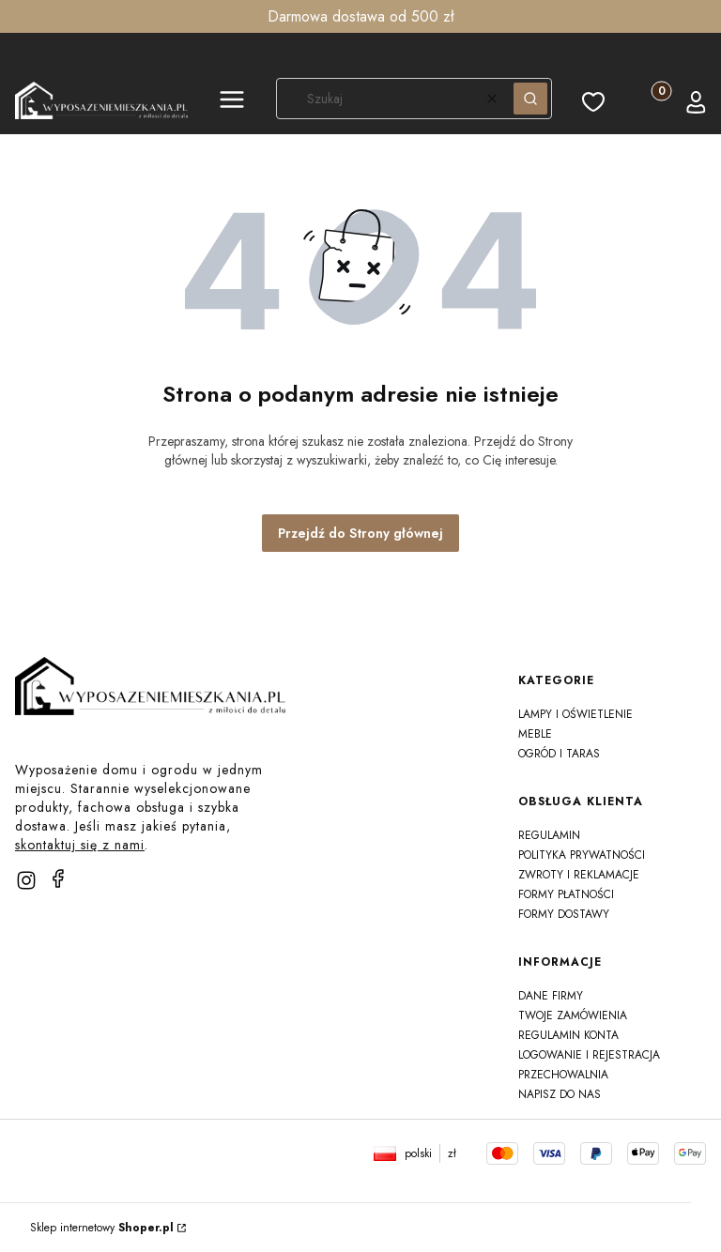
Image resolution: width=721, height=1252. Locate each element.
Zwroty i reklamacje (578, 874)
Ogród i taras (559, 753)
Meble (535, 733)
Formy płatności (566, 894)
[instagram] (26, 880)
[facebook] (58, 878)
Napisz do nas (559, 1094)
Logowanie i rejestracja (589, 1054)
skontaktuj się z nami (80, 844)
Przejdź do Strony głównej (360, 533)
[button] (232, 102)
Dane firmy (550, 995)
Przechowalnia (563, 1074)
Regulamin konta (568, 1035)
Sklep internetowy (102, 1227)
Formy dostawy (563, 914)
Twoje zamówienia (572, 1015)
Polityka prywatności (581, 855)
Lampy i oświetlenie (575, 714)
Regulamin (549, 835)
